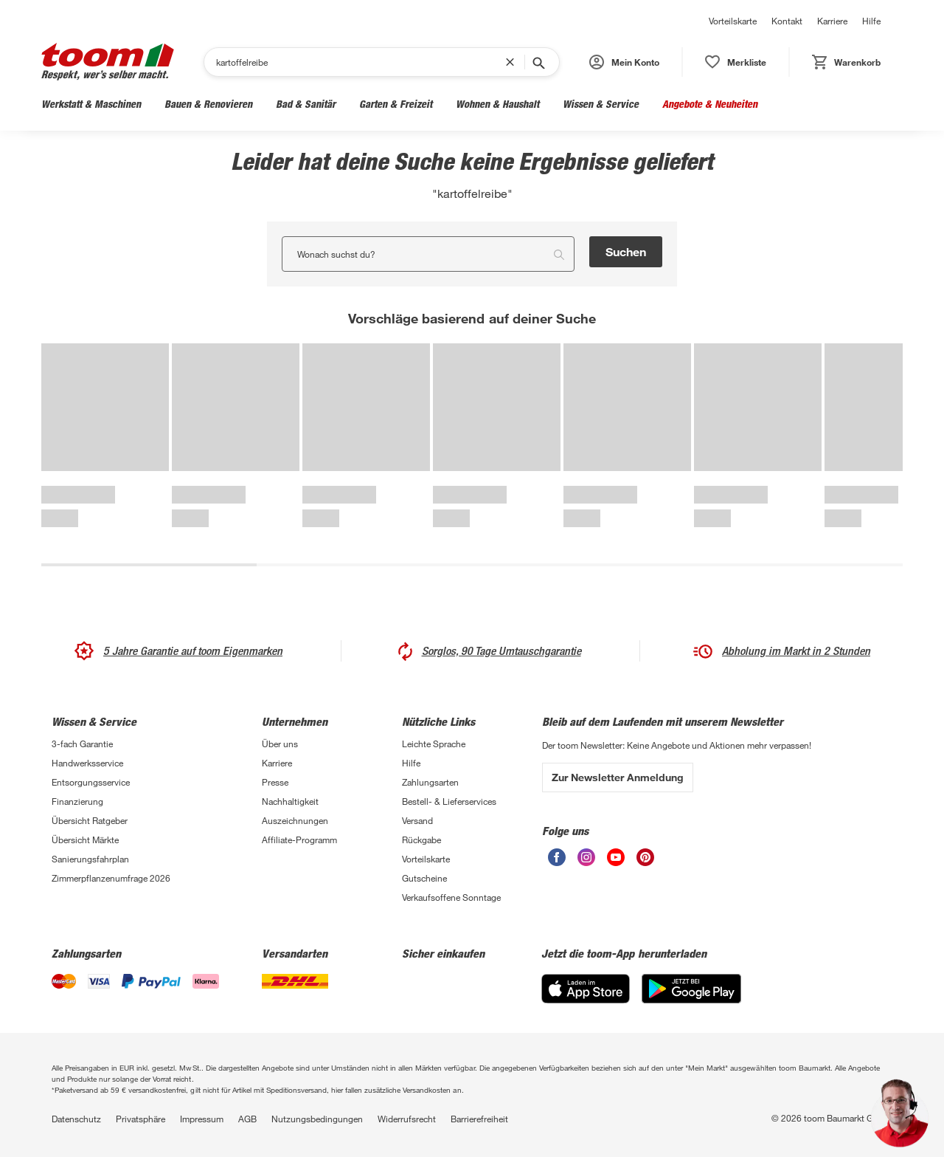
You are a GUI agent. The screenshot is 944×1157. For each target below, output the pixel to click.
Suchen (625, 251)
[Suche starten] (537, 62)
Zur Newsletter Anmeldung (618, 777)
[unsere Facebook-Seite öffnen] (557, 857)
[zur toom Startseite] (107, 61)
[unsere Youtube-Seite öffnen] (616, 857)
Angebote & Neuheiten (709, 103)
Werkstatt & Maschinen (91, 103)
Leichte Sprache (433, 743)
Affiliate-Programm (299, 839)
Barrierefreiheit (479, 1119)
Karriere (832, 21)
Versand (417, 820)
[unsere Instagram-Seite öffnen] (586, 857)
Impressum (201, 1119)
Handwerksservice (87, 763)
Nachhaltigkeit (290, 801)
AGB (247, 1119)
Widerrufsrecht (407, 1119)
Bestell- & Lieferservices (449, 801)
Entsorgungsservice (91, 782)
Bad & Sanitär (306, 103)
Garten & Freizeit (395, 103)
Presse (275, 782)
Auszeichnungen (295, 820)
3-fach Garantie (82, 743)
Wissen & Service (601, 103)
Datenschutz (76, 1119)
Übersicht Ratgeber (90, 820)
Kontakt (786, 21)
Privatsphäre (140, 1119)
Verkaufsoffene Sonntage (451, 897)
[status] (735, 62)
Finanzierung (77, 801)
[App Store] (585, 988)
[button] (624, 62)
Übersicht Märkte (85, 839)
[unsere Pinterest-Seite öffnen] (645, 857)
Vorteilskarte (733, 21)
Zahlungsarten (430, 782)
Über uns (280, 743)
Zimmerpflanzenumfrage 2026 (111, 878)
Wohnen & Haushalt (497, 103)
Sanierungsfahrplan (90, 859)
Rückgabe (421, 839)
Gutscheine (424, 878)
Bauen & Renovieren (208, 103)
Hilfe (871, 21)
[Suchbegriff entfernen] (513, 62)
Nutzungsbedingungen (317, 1119)
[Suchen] (360, 62)
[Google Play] (691, 988)
